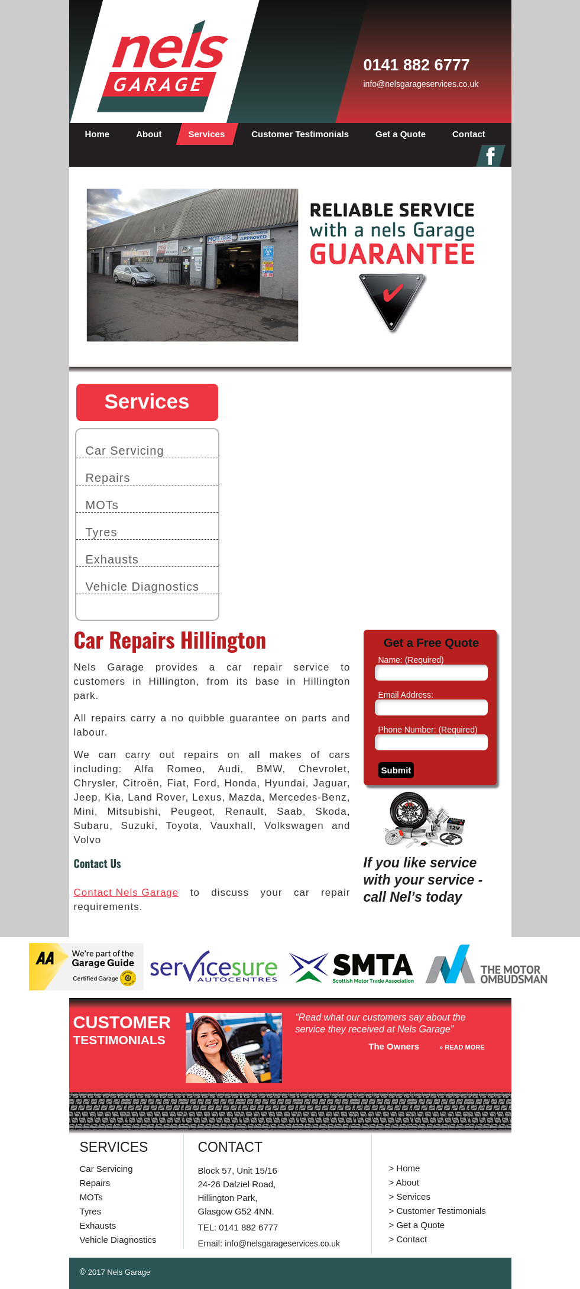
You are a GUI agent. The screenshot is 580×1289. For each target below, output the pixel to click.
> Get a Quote (417, 1225)
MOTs (102, 504)
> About (404, 1182)
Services (207, 134)
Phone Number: (428, 729)
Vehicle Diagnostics (142, 586)
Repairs (108, 477)
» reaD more (461, 1047)
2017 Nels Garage (119, 1272)
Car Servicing (125, 450)
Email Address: (405, 694)
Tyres (102, 532)
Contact (468, 134)
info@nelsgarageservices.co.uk (421, 84)
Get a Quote (400, 134)
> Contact (408, 1239)
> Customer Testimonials (437, 1211)
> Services (409, 1196)
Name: (411, 660)
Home (97, 134)
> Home (404, 1168)
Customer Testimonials (300, 134)
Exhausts (112, 559)
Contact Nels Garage (126, 892)
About (148, 134)
